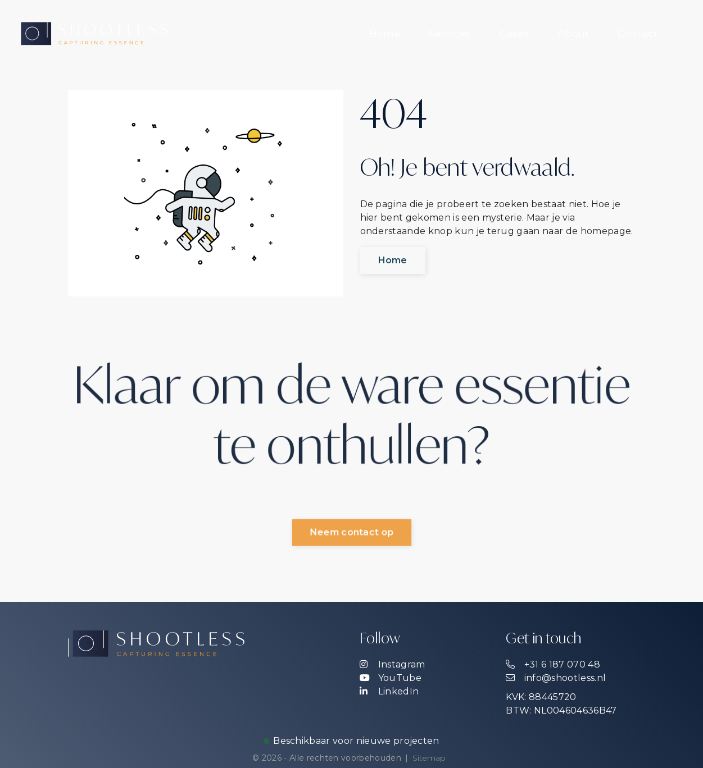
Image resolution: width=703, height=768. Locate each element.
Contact (638, 33)
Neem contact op (352, 533)
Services (450, 33)
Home (385, 33)
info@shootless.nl (556, 678)
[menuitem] (385, 33)
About (573, 33)
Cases (515, 33)
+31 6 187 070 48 (553, 664)
